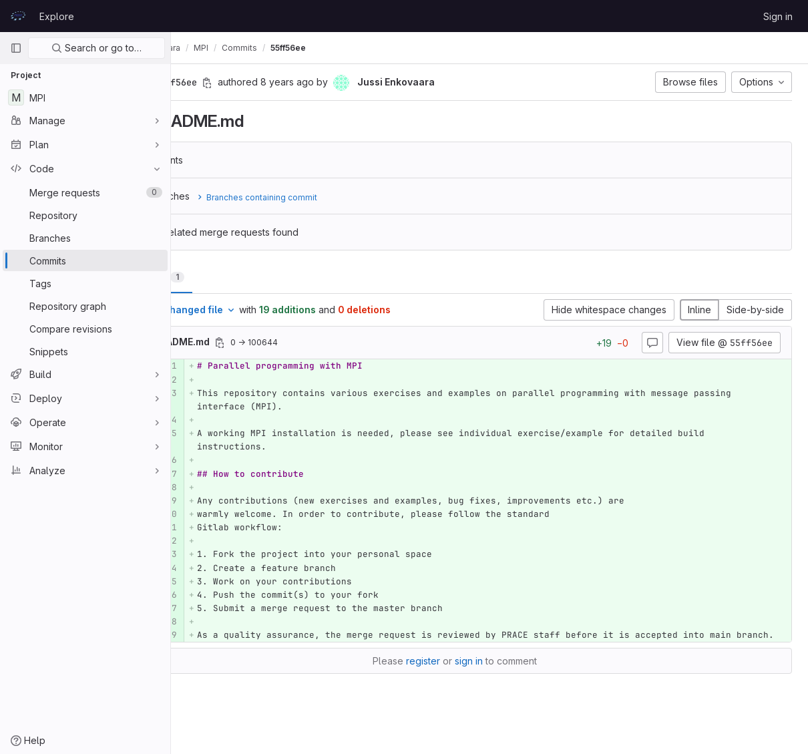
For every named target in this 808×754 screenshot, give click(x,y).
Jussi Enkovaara (218, 48)
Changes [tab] (224, 276)
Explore (56, 16)
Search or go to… (96, 47)
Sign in (778, 16)
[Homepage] (18, 16)
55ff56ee (358, 48)
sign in (503, 674)
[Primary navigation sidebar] (16, 48)
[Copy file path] (290, 343)
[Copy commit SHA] (277, 83)
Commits (309, 48)
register (458, 674)
